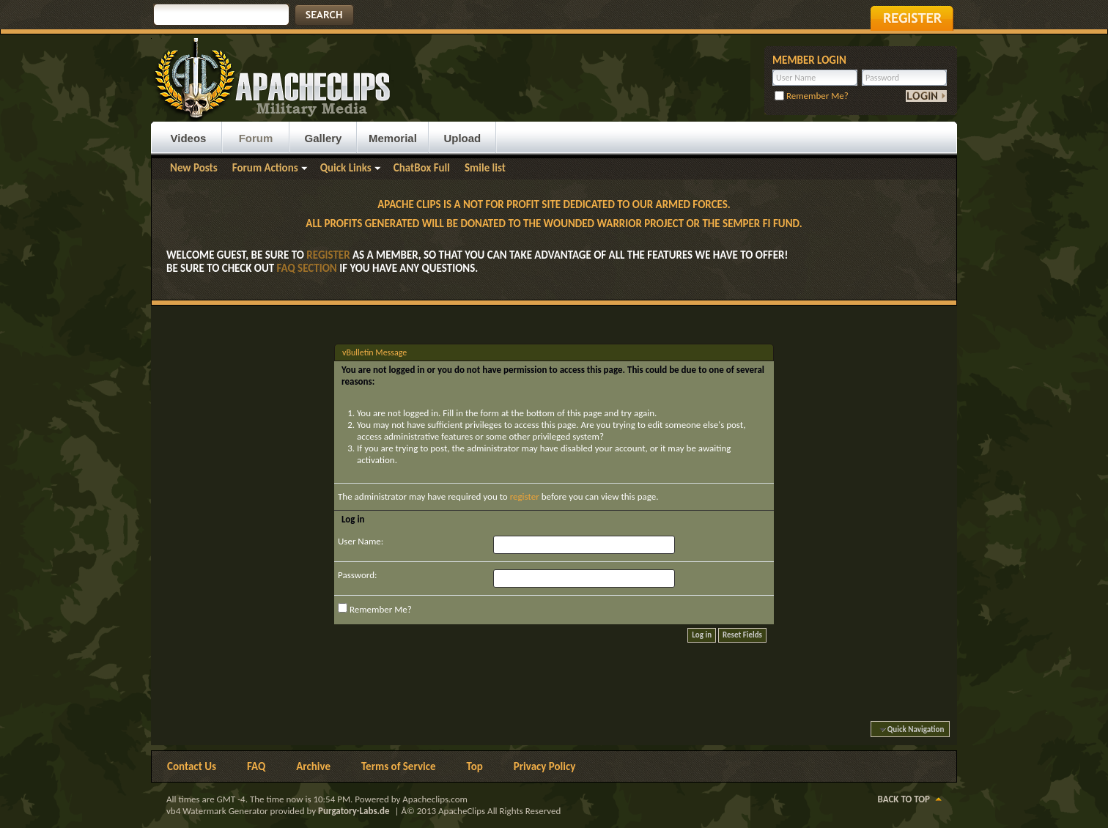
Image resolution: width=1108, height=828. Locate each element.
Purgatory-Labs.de (354, 810)
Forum (256, 138)
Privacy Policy (545, 766)
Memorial (393, 138)
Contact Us (191, 766)
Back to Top (904, 799)
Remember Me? (812, 95)
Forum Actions (265, 167)
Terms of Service (398, 766)
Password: (357, 574)
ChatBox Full (422, 167)
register (524, 496)
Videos (189, 138)
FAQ (256, 766)
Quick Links (346, 167)
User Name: (360, 541)
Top (475, 766)
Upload (462, 138)
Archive (313, 766)
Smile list (485, 167)
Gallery (323, 138)
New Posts (194, 167)
